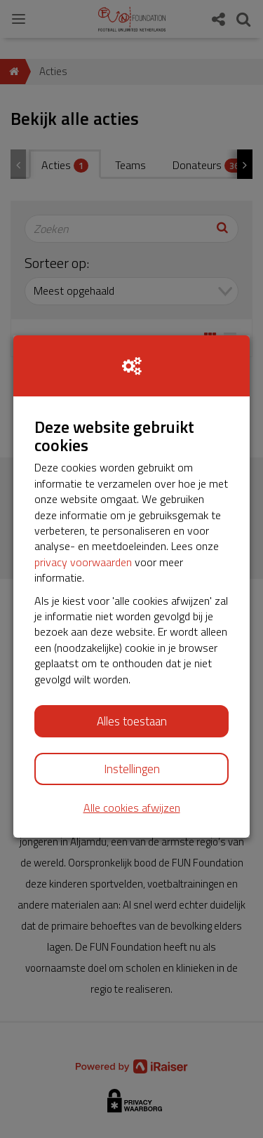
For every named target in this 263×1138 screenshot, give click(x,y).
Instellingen (132, 769)
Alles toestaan (132, 721)
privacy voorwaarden (83, 562)
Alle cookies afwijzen (131, 808)
